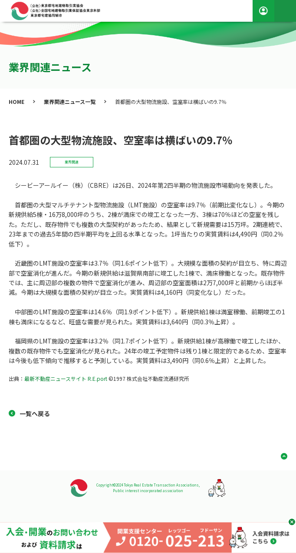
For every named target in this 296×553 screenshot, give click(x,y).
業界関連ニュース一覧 (69, 101)
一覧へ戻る (35, 413)
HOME (16, 101)
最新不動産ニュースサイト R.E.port (65, 378)
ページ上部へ (280, 456)
